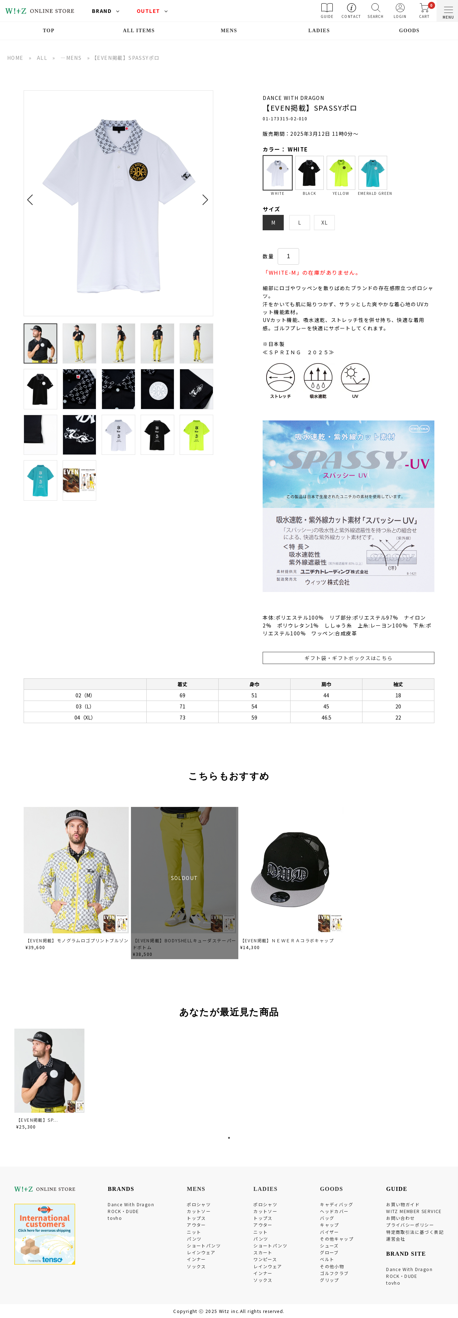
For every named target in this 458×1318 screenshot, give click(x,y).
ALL (42, 57)
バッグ (327, 1218)
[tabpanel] (50, 1080)
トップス (196, 1218)
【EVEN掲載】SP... (37, 1120)
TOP (49, 30)
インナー (196, 1259)
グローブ (329, 1252)
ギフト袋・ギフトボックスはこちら (348, 658)
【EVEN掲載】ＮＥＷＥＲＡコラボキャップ (287, 940)
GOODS (409, 30)
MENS (229, 30)
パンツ (194, 1239)
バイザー (329, 1232)
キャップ (329, 1225)
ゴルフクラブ (334, 1273)
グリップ (329, 1280)
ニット (194, 1232)
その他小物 (332, 1266)
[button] (32, 195)
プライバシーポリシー (410, 1225)
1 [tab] (229, 1137)
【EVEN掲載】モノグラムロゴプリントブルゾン (77, 940)
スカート (263, 1252)
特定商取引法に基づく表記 (415, 1232)
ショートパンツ (204, 1245)
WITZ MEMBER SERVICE (414, 1211)
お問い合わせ (400, 1218)
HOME (15, 57)
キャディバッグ (336, 1204)
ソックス (196, 1266)
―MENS (71, 57)
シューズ (329, 1245)
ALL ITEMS (139, 30)
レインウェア (201, 1252)
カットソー (199, 1211)
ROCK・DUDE (123, 1211)
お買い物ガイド (403, 1204)
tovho (115, 1218)
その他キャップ (337, 1239)
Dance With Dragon (131, 1204)
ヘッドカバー (334, 1211)
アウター (196, 1225)
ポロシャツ (199, 1204)
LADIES (319, 30)
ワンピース (265, 1259)
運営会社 (395, 1239)
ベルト (327, 1259)
